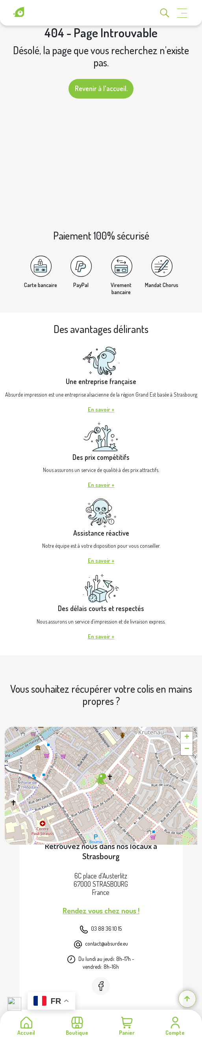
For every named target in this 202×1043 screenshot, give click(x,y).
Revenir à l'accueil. (101, 88)
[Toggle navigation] (182, 13)
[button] (101, 779)
